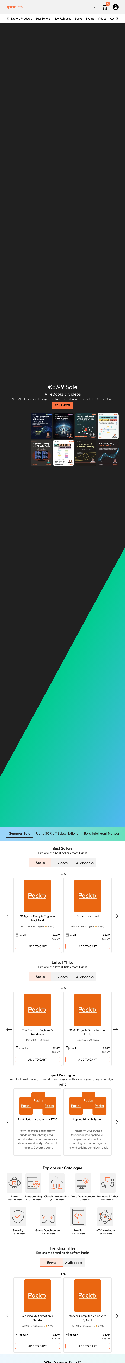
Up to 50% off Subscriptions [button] (57, 833)
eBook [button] (22, 935)
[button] (14, 1185)
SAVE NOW (62, 405)
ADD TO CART (37, 946)
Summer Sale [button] (19, 833)
